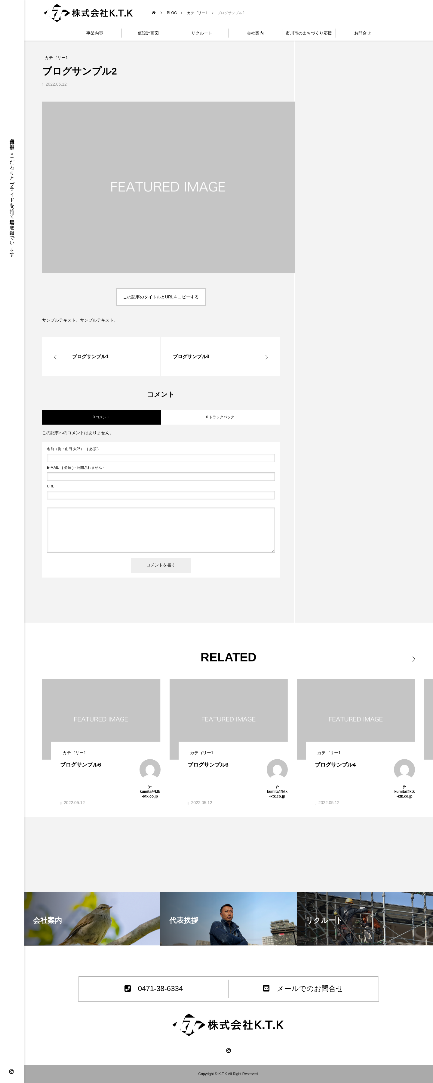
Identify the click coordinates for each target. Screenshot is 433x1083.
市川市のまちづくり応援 (309, 33)
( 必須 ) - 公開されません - (75, 467)
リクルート (201, 33)
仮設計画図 (148, 33)
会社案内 (255, 33)
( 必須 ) (73, 449)
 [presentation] (408, 658)
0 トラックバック (220, 417)
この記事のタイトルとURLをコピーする (161, 296)
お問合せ (362, 33)
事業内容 (94, 33)
